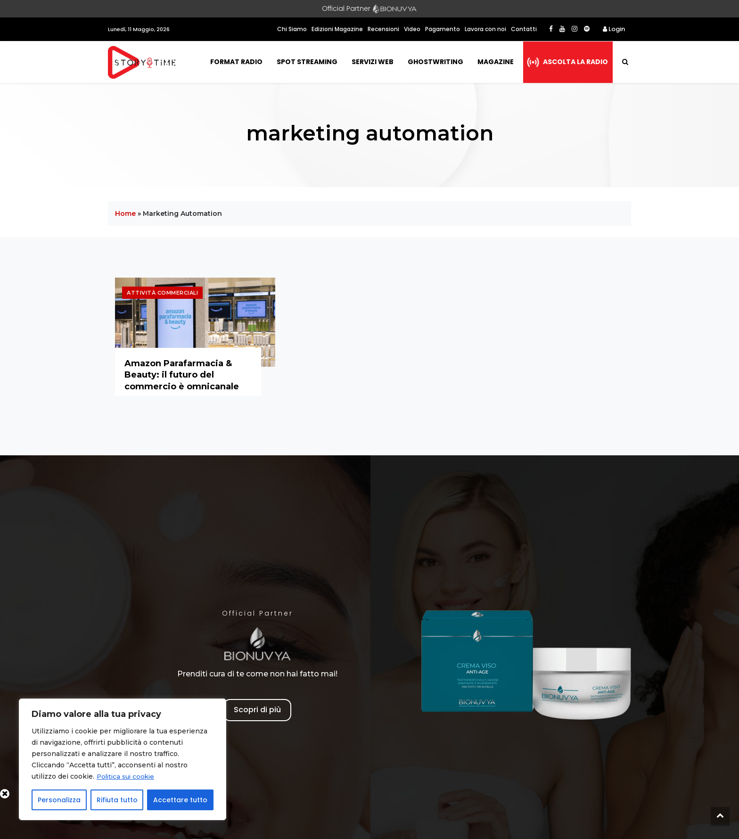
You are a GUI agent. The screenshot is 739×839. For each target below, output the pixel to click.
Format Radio (236, 61)
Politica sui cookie (127, 776)
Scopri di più (257, 709)
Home (125, 213)
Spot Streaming (307, 61)
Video (412, 29)
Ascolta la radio (575, 61)
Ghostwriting (435, 61)
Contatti (524, 29)
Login (614, 29)
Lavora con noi (485, 29)
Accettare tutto (180, 800)
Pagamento (442, 29)
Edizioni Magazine (337, 29)
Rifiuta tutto (117, 800)
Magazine (495, 61)
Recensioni (383, 29)
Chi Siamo (292, 29)
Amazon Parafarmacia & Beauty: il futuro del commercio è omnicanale (181, 375)
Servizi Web (373, 61)
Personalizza (59, 800)
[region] (122, 759)
